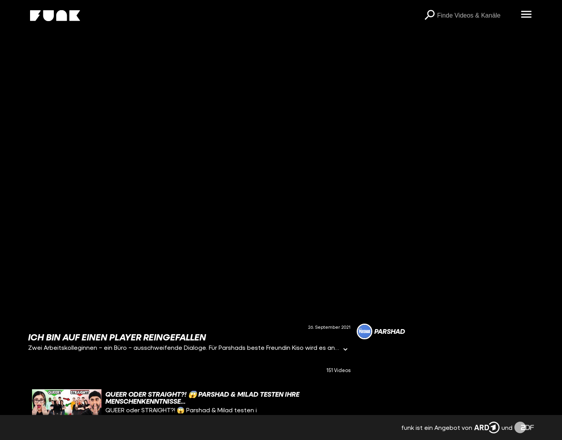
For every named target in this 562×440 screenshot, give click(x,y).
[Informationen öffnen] (345, 350)
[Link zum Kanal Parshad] (381, 331)
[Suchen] (429, 15)
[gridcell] (189, 408)
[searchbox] (476, 15)
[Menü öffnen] (526, 14)
